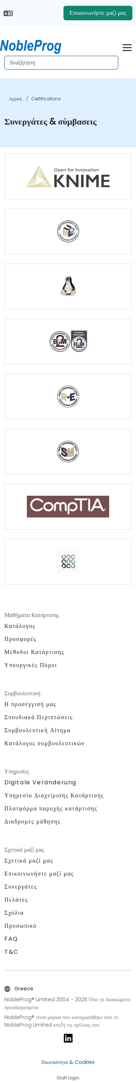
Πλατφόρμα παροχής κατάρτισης (51, 808)
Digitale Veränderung (40, 782)
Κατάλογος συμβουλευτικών (44, 743)
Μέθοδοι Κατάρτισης (34, 652)
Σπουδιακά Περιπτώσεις (38, 717)
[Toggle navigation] (127, 47)
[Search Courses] (61, 63)
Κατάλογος (20, 626)
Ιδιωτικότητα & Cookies (68, 1062)
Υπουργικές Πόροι (30, 665)
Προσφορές (20, 639)
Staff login (68, 1078)
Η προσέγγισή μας (30, 704)
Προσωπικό (20, 926)
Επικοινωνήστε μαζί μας (98, 13)
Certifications (46, 99)
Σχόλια (14, 913)
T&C (11, 952)
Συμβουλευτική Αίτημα (37, 730)
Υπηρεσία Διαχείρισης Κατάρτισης (54, 795)
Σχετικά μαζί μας (28, 860)
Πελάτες (16, 900)
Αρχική (15, 99)
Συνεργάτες (20, 886)
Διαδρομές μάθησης (32, 821)
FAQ (11, 939)
